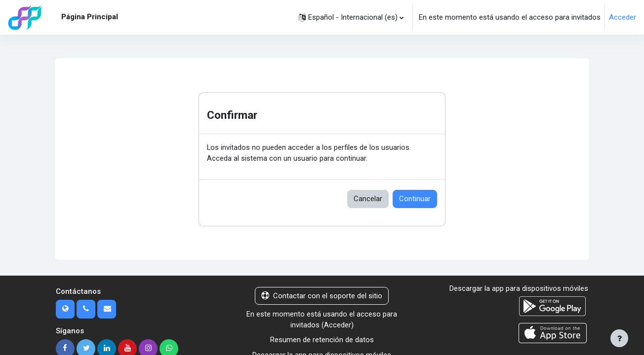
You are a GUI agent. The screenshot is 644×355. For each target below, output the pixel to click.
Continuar (415, 199)
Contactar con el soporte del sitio (321, 296)
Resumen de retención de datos (322, 340)
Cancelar (368, 199)
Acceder (622, 17)
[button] (351, 17)
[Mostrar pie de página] (619, 338)
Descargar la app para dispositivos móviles (518, 288)
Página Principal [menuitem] (89, 16)
